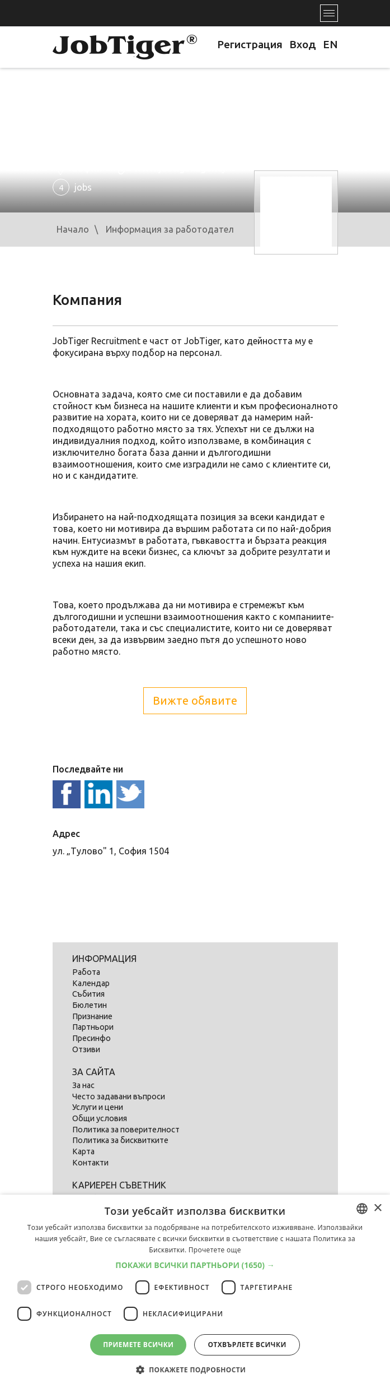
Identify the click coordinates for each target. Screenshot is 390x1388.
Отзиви (86, 1049)
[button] (195, 1265)
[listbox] (362, 1208)
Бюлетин (89, 1005)
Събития (88, 993)
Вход (302, 44)
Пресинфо (91, 1038)
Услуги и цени (97, 1107)
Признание (92, 1016)
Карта (83, 1151)
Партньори (93, 1027)
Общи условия (99, 1118)
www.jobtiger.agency (180, 168)
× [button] (377, 1208)
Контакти (90, 1162)
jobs (72, 187)
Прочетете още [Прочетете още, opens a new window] (215, 1250)
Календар (91, 983)
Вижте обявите (195, 700)
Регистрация (250, 44)
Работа (86, 972)
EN (330, 44)
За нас (83, 1085)
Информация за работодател (170, 229)
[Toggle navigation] (329, 13)
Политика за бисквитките (120, 1140)
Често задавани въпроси (118, 1096)
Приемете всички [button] (138, 1344)
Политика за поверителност (126, 1129)
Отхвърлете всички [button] (247, 1344)
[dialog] (195, 1291)
